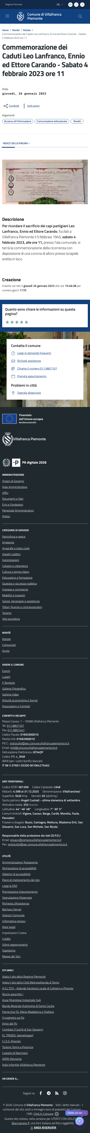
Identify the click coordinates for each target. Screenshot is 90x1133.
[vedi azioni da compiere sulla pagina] (30, 106)
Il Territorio (8, 682)
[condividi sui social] (11, 106)
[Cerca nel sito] (80, 16)
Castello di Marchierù (15, 1053)
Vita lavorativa (11, 619)
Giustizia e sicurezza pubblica (19, 583)
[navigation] (7, 16)
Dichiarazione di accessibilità (19, 868)
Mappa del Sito (11, 956)
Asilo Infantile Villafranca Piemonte (23, 1064)
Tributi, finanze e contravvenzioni (22, 607)
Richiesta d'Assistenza (15, 903)
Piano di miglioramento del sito (21, 880)
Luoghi (6, 677)
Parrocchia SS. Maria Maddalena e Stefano (28, 1012)
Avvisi (5, 651)
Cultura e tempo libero (15, 572)
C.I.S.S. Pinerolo (11, 1041)
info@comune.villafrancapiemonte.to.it (33, 747)
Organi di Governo (13, 481)
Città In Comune (43, 1114)
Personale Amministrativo (18, 510)
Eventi (6, 671)
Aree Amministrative (14, 487)
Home (5, 30)
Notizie (27, 30)
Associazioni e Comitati (16, 706)
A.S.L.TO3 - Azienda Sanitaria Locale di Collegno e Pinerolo (37, 988)
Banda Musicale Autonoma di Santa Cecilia (28, 1006)
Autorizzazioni (10, 560)
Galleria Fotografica (14, 688)
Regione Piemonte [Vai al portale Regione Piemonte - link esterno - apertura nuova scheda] (13, 4)
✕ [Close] (85, 1113)
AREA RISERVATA (43, 1127)
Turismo (6, 613)
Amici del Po (9, 1023)
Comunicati (9, 645)
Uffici (5, 493)
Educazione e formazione (17, 577)
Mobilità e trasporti (13, 595)
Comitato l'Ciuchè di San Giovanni (22, 1029)
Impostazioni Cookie (14, 933)
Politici (6, 516)
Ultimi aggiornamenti (15, 944)
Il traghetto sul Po (13, 1017)
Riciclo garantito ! (12, 994)
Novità (15, 30)
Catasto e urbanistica (15, 566)
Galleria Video (10, 694)
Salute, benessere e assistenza (21, 601)
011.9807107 (15, 725)
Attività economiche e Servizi (20, 700)
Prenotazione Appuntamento (20, 891)
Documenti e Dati (12, 498)
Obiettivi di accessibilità (16, 874)
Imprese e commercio (15, 589)
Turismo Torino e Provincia (17, 1047)
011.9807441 (16, 730)
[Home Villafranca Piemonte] (43, 16)
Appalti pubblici (11, 554)
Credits (6, 938)
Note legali (8, 927)
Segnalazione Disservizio (17, 897)
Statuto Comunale (13, 915)
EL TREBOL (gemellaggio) (17, 1035)
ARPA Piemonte (12, 1059)
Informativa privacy (14, 921)
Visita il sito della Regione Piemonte (24, 976)
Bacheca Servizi (11, 909)
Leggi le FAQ (9, 886)
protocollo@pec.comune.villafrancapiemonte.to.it (39, 743)
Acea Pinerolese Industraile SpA (21, 1000)
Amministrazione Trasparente (20, 862)
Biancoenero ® (21, 1123)
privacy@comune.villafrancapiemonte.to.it (35, 840)
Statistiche (8, 950)
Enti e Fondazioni (12, 504)
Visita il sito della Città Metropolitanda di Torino (30, 982)
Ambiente (8, 542)
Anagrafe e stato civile (16, 548)
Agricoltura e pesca (13, 536)
